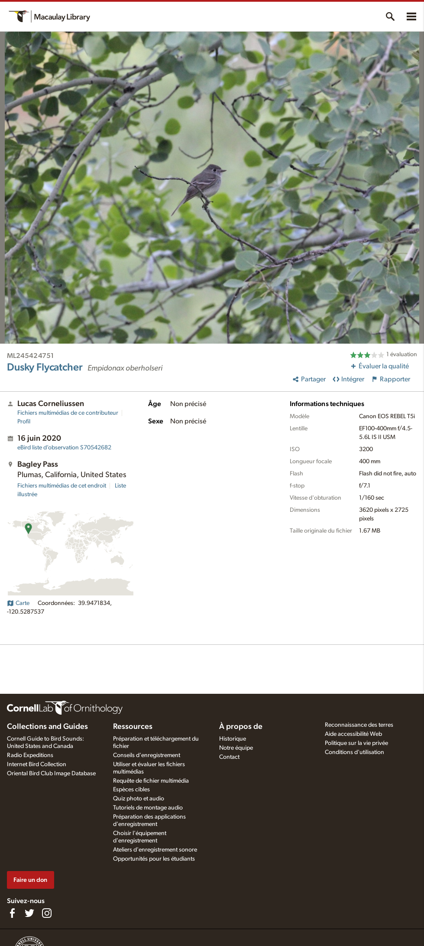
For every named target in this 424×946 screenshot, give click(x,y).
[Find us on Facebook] (12, 913)
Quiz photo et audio (138, 799)
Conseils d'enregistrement (146, 755)
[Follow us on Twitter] (29, 913)
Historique (232, 739)
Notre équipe (236, 748)
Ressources (132, 727)
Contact (229, 757)
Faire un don (30, 880)
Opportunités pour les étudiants (154, 859)
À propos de (240, 727)
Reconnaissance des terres (359, 725)
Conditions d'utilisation (354, 752)
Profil (23, 422)
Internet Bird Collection (36, 764)
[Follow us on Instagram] (47, 913)
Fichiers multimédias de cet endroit (61, 486)
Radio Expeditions (30, 755)
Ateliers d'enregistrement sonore (155, 850)
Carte (18, 603)
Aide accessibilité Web (353, 734)
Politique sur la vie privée (356, 743)
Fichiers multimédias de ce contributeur (67, 413)
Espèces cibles (131, 790)
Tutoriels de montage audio (148, 808)
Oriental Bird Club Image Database (51, 773)
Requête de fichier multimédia (151, 781)
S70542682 (64, 448)
